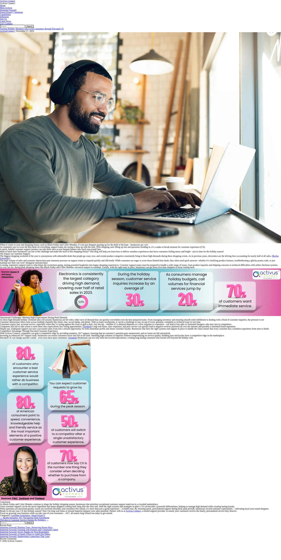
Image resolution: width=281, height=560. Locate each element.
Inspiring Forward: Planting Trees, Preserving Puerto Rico (26, 527)
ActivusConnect (7, 31)
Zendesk (87, 326)
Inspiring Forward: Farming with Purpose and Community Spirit (29, 529)
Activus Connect (133, 511)
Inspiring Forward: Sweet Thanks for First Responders (24, 532)
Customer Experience (20, 515)
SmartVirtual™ (38, 515)
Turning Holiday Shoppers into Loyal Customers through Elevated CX (32, 29)
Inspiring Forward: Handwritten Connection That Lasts (25, 536)
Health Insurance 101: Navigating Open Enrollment (24, 518)
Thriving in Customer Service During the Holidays (24, 520)
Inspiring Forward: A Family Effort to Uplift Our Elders (25, 534)
